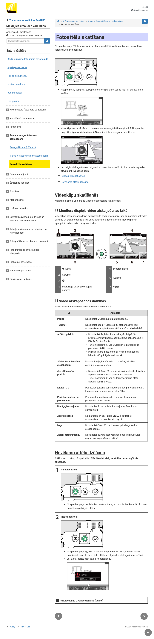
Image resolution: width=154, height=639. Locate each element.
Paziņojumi (13, 101)
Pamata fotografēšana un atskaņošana (105, 21)
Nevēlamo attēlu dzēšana (75, 182)
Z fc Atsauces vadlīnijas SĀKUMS (27, 20)
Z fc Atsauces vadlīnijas (73, 21)
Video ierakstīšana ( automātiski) (29, 155)
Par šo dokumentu (17, 75)
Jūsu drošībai (15, 92)
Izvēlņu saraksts (16, 84)
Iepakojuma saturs (17, 67)
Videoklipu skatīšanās (73, 176)
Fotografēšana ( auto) (23, 147)
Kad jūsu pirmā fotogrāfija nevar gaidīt (28, 59)
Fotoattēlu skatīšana (21, 164)
